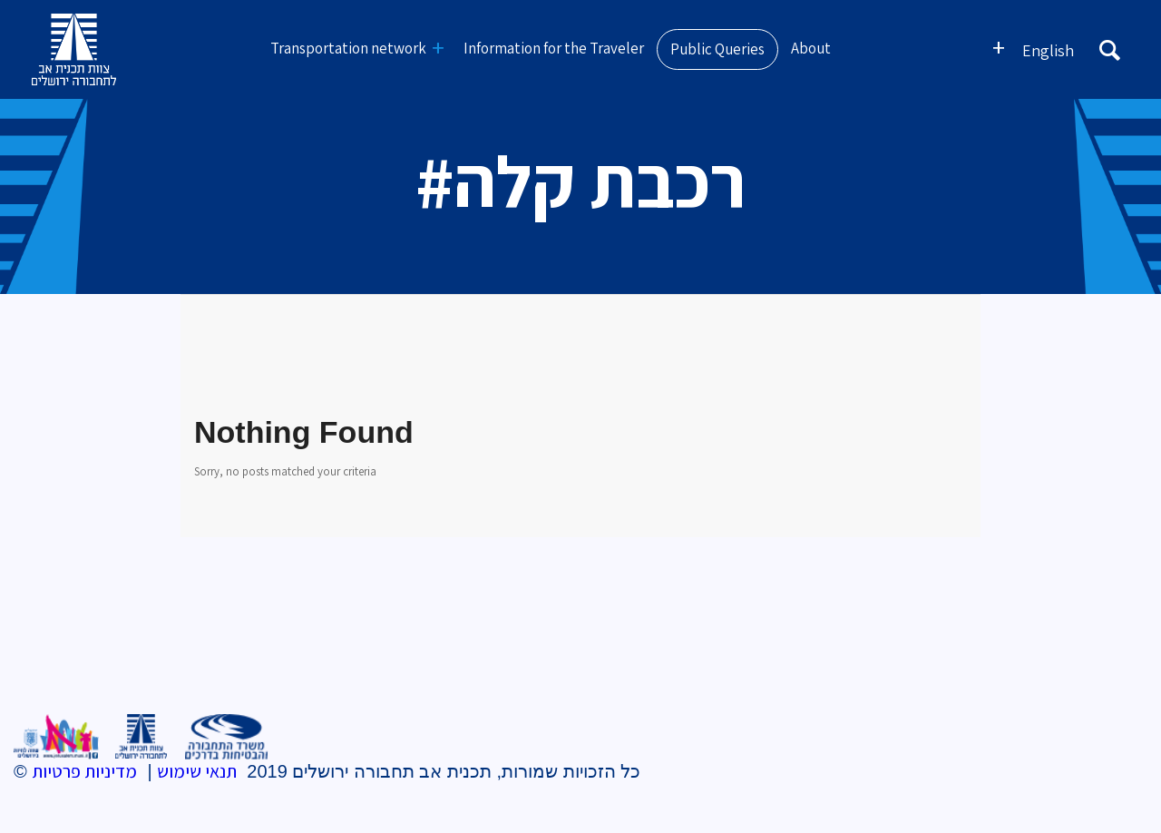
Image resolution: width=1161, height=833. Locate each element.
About (811, 48)
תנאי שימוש (197, 771)
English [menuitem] (1048, 50)
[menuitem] (1048, 49)
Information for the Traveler (553, 48)
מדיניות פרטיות (84, 771)
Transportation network (348, 48)
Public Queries (717, 49)
